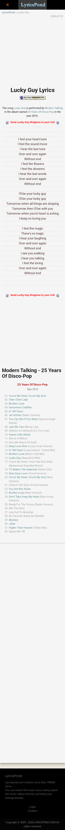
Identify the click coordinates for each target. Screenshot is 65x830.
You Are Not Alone (20, 488)
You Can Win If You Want (23, 419)
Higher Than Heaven (20, 527)
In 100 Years (16, 411)
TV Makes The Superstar (23, 469)
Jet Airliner (15, 415)
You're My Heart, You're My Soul (27, 395)
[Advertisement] (32, 50)
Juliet (12, 523)
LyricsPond (8, 12)
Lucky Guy (19, 108)
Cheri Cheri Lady (18, 399)
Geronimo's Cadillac (20, 407)
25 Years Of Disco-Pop (41, 111)
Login (32, 806)
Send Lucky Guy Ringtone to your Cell (32, 122)
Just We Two (16, 426)
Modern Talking (54, 108)
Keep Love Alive (18, 446)
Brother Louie (16, 403)
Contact (32, 810)
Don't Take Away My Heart (24, 496)
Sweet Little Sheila (19, 434)
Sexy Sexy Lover (18, 473)
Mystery (13, 520)
